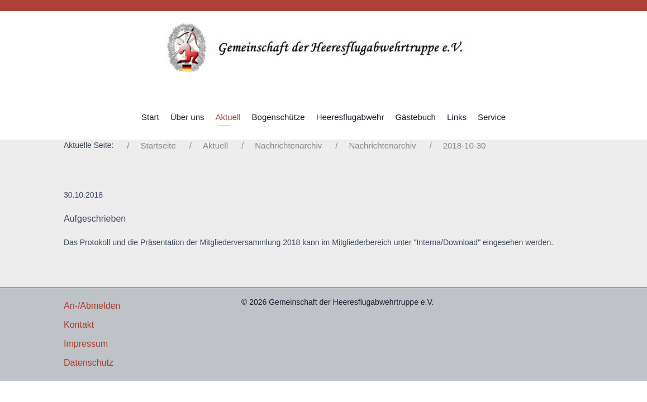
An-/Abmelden (92, 305)
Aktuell (228, 117)
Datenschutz (88, 362)
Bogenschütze (278, 117)
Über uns (187, 117)
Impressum (86, 343)
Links (457, 117)
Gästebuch (415, 117)
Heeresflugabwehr (350, 117)
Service (492, 117)
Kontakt (79, 324)
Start (150, 117)
